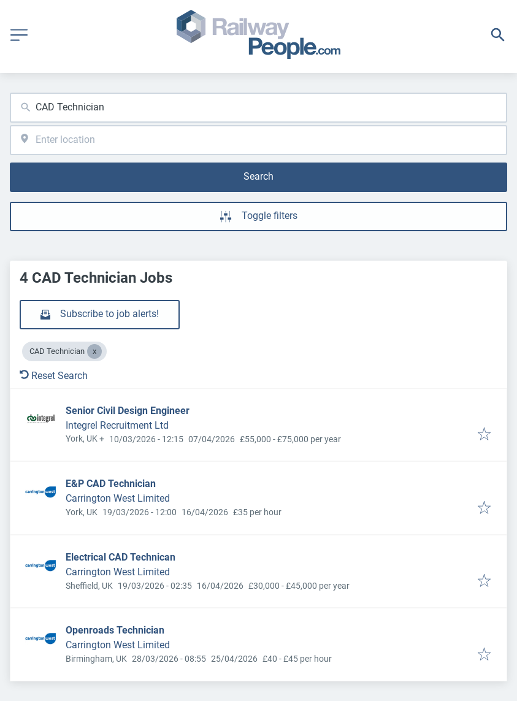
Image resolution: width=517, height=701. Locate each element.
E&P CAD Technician (111, 483)
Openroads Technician (115, 630)
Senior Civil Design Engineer (128, 410)
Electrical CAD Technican (120, 557)
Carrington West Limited (118, 498)
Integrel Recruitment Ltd (117, 425)
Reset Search (54, 375)
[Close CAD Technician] (94, 351)
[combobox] (258, 108)
